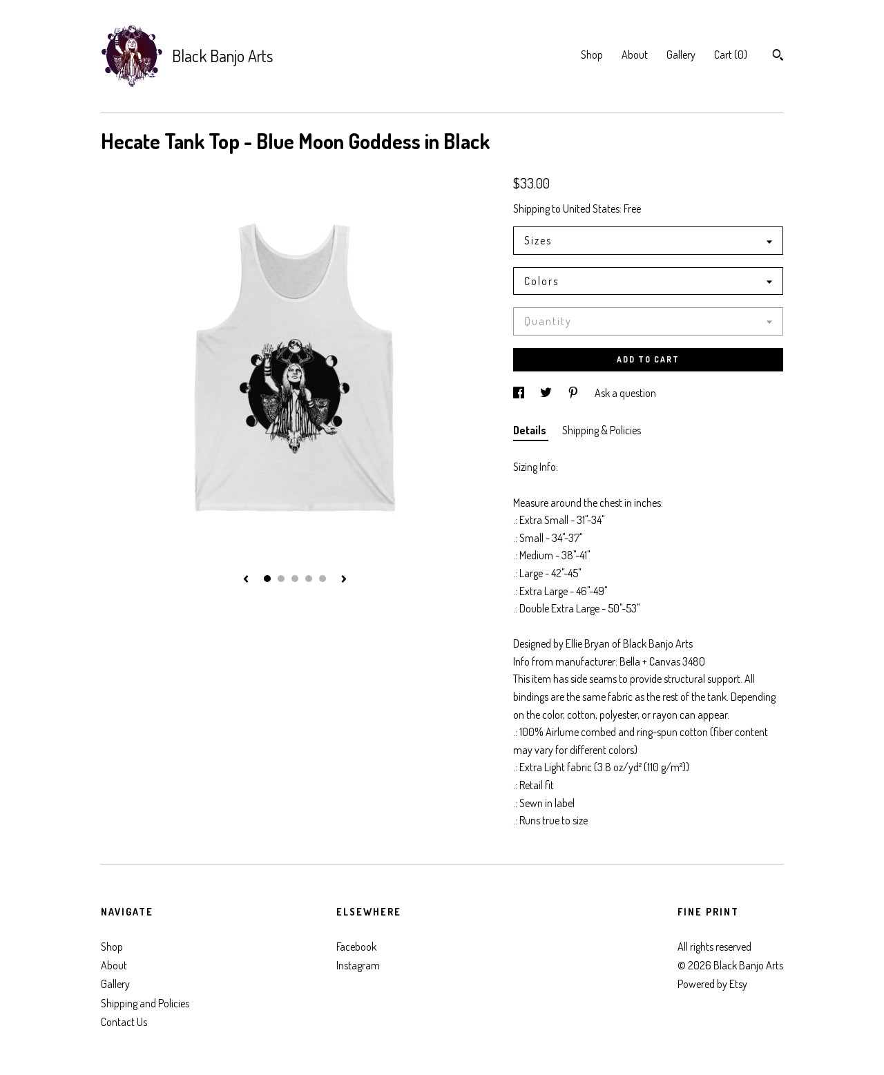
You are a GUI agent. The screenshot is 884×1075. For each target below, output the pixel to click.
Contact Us (124, 1022)
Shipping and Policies (145, 1003)
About (635, 54)
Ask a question (625, 393)
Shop (592, 54)
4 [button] (308, 578)
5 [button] (322, 578)
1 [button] (267, 578)
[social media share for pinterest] (574, 393)
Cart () (730, 54)
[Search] (778, 56)
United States (591, 208)
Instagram (358, 965)
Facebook (356, 946)
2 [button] (281, 578)
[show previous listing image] (245, 580)
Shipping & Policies (601, 430)
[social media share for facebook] (519, 393)
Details (530, 430)
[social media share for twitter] (547, 393)
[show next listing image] (343, 580)
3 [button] (294, 578)
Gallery (680, 54)
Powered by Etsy (712, 984)
